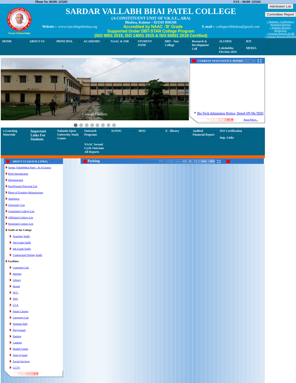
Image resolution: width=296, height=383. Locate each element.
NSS (15, 298)
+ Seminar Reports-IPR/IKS (280, 36)
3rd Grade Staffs (22, 242)
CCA (16, 304)
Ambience (13, 198)
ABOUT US (37, 41)
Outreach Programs (90, 132)
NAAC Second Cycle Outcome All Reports (94, 148)
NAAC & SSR (120, 41)
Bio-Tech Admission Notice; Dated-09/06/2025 (230, 116)
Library (17, 279)
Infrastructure (15, 179)
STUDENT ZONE (145, 43)
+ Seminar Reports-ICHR (280, 33)
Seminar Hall (20, 323)
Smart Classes (20, 311)
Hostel (16, 286)
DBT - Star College (172, 43)
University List (16, 204)
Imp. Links (227, 137)
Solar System (20, 354)
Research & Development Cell (200, 45)
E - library (172, 131)
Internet (17, 273)
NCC (16, 292)
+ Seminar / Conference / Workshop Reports (280, 23)
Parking (17, 336)
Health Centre (20, 348)
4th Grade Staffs (22, 248)
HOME (7, 41)
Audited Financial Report (203, 132)
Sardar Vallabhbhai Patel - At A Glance (29, 167)
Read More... (251, 119)
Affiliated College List (20, 217)
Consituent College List (21, 211)
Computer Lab (21, 267)
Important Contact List (20, 223)
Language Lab (21, 317)
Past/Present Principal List (22, 186)
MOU (142, 131)
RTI (248, 41)
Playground (19, 329)
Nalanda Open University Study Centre (68, 134)
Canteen (17, 342)
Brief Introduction (18, 173)
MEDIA (251, 48)
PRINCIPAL (64, 41)
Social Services (21, 361)
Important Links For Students (38, 135)
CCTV (16, 367)
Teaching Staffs (21, 236)
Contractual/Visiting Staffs (27, 254)
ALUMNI (225, 41)
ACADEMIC (92, 41)
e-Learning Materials (10, 132)
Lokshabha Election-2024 (228, 50)
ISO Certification (231, 131)
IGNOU (116, 131)
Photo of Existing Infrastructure (25, 192)
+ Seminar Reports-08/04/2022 (280, 29)
